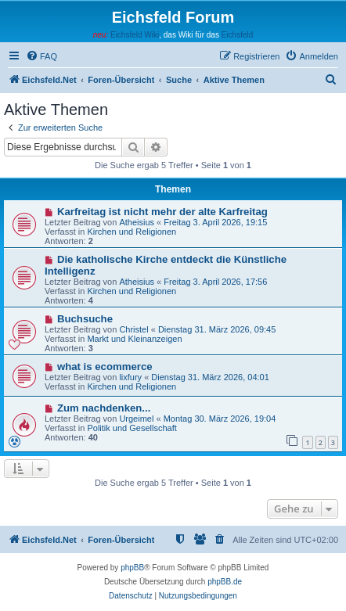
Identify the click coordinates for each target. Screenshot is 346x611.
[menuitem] (41, 56)
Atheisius (136, 222)
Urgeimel (136, 418)
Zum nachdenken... (103, 408)
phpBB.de (224, 581)
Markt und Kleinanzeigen (134, 338)
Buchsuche (85, 319)
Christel (133, 329)
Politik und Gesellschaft (131, 428)
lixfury (130, 377)
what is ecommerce (105, 366)
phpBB (132, 567)
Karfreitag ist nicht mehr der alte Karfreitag (162, 211)
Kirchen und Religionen (131, 231)
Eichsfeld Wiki (134, 35)
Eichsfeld (238, 35)
